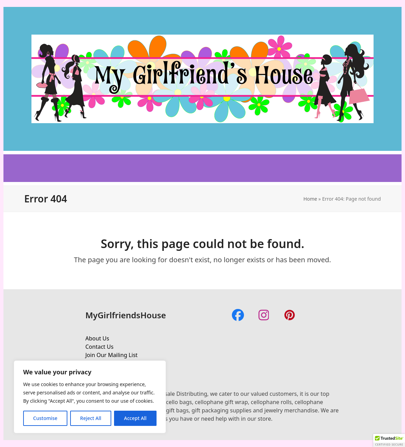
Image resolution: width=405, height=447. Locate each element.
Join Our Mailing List (111, 355)
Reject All (90, 418)
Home (310, 198)
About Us (97, 338)
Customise (45, 418)
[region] (90, 397)
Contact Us (99, 346)
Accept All (135, 418)
